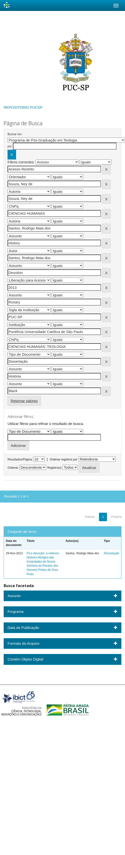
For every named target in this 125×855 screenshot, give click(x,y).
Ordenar (13, 467)
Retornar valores (24, 401)
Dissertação (111, 553)
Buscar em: (15, 134)
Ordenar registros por (63, 459)
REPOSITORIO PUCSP (23, 107)
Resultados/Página (20, 459)
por (10, 146)
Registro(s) (54, 467)
